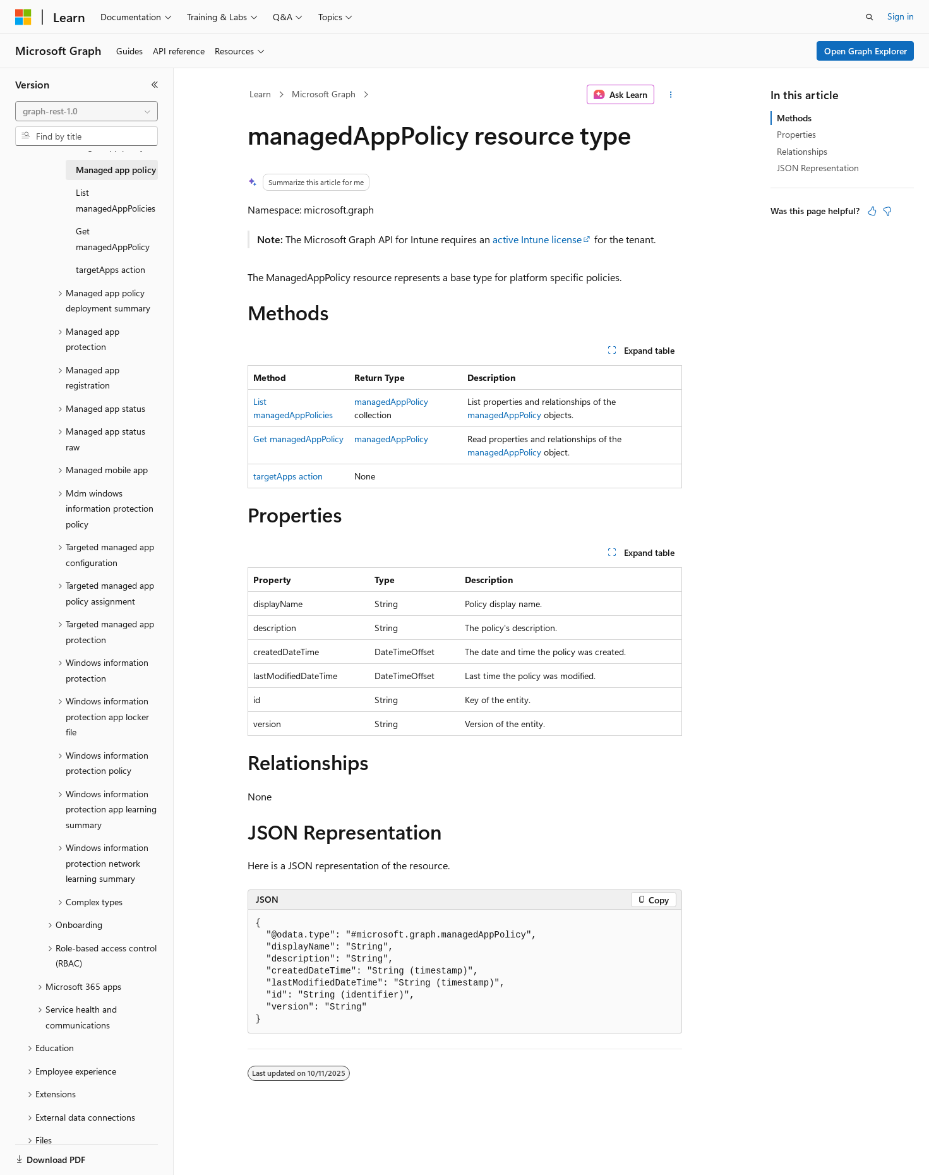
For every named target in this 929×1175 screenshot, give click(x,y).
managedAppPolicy (391, 401)
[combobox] (86, 111)
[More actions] (670, 95)
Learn (260, 94)
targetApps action (288, 476)
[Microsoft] (23, 17)
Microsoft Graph (324, 94)
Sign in (900, 16)
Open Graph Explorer (865, 51)
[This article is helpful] (872, 211)
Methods (794, 118)
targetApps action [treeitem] (110, 269)
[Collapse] (154, 84)
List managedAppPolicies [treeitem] (115, 200)
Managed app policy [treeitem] (116, 170)
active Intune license (537, 239)
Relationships (802, 151)
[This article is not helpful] (887, 211)
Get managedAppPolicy (298, 439)
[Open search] (869, 17)
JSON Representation (818, 168)
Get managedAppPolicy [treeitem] (113, 239)
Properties (796, 134)
